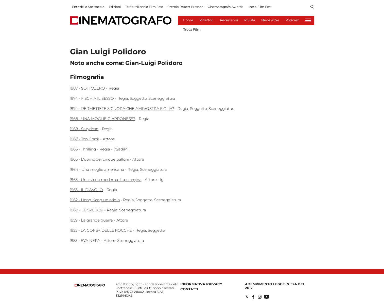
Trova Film (192, 29)
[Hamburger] (308, 20)
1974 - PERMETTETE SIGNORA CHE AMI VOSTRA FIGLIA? (122, 108)
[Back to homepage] (90, 285)
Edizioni (115, 7)
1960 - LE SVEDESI (86, 210)
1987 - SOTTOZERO (87, 88)
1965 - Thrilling (83, 149)
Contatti (189, 289)
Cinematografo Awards (225, 7)
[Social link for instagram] (259, 297)
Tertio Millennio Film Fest (144, 7)
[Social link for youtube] (266, 297)
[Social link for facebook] (253, 297)
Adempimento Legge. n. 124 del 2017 (275, 286)
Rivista (249, 20)
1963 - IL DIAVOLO (86, 189)
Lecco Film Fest (260, 7)
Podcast (292, 20)
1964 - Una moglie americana (97, 169)
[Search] (312, 7)
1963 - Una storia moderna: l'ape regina (106, 179)
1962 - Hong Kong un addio (95, 199)
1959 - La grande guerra (91, 220)
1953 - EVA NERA (85, 240)
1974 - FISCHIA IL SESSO (92, 98)
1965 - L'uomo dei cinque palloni (99, 159)
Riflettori (206, 20)
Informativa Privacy (201, 284)
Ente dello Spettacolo (88, 7)
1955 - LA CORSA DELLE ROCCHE (101, 230)
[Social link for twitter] (247, 297)
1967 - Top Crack (84, 139)
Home (188, 20)
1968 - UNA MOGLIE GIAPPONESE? (102, 118)
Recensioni (229, 20)
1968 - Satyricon (84, 128)
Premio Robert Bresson (185, 7)
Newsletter (270, 20)
